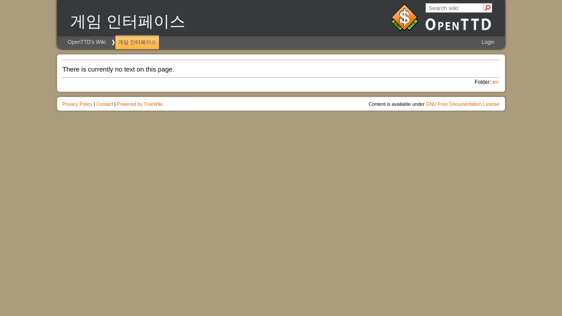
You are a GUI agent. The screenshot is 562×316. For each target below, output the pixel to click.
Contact (104, 104)
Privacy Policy (77, 104)
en (495, 82)
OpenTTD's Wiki (87, 42)
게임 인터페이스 (137, 42)
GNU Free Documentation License (463, 104)
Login (488, 42)
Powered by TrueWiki (139, 104)
